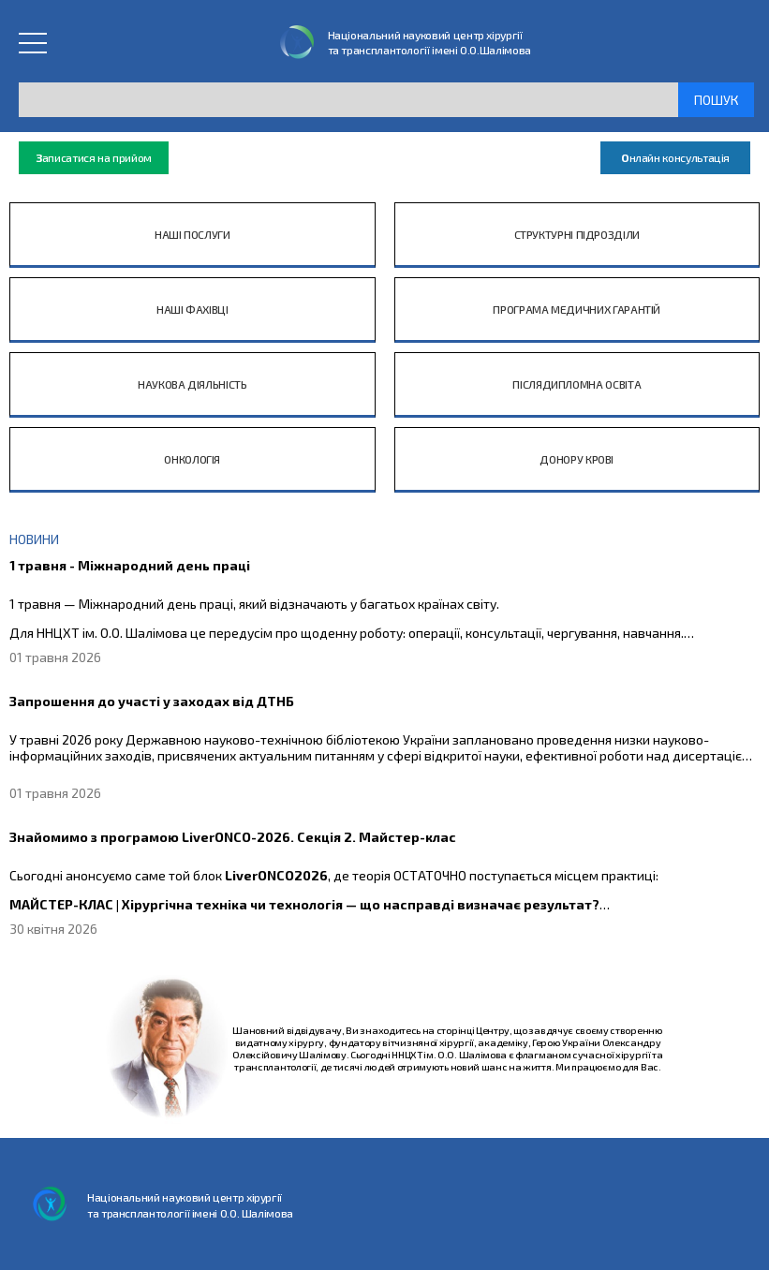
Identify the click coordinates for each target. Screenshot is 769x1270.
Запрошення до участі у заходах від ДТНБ (151, 701)
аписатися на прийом (94, 158)
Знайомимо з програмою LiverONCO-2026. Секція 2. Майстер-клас (232, 837)
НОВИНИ (34, 539)
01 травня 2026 (55, 657)
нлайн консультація (675, 158)
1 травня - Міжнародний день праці (129, 565)
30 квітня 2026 (53, 929)
